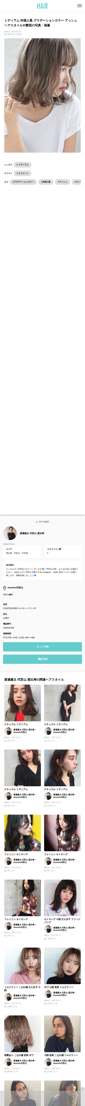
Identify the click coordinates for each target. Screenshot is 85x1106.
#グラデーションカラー (23, 182)
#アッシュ (62, 182)
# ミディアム (22, 164)
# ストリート (22, 173)
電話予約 (42, 557)
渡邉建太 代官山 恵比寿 (32, 431)
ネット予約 (42, 545)
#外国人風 (45, 182)
